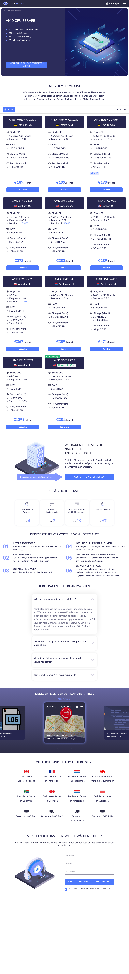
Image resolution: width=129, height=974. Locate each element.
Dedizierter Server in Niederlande (77, 778)
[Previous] (60, 748)
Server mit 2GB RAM (102, 816)
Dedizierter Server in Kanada (26, 778)
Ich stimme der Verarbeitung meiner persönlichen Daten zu (89, 889)
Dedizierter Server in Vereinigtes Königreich (102, 778)
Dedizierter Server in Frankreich (52, 778)
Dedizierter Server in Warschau (103, 798)
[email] (89, 863)
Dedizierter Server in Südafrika (26, 798)
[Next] (69, 748)
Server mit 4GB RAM (26, 816)
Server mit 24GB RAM (52, 816)
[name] (89, 855)
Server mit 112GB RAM (77, 818)
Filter (8, 109)
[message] (89, 872)
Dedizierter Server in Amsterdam (77, 798)
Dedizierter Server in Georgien (52, 798)
